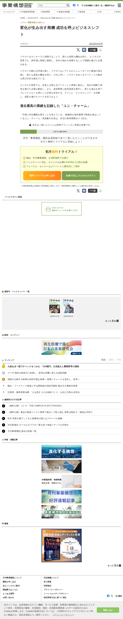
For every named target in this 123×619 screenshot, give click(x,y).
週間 (111, 360)
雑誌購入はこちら (10, 590)
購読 (119, 596)
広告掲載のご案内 (90, 5)
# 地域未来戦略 (63, 12)
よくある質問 (8, 594)
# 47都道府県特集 (27, 12)
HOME (22, 18)
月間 (119, 360)
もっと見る (110, 321)
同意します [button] (108, 610)
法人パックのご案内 (11, 586)
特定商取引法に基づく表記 (55, 597)
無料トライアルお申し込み (42, 175)
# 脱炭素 (81, 12)
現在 (103, 360)
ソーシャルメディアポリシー (56, 594)
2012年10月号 (33, 18)
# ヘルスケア (9, 12)
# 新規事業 (45, 12)
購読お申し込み (9, 582)
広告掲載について (51, 578)
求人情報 (47, 582)
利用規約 (47, 586)
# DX (99, 12)
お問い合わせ (8, 597)
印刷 (92, 50)
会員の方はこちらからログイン (81, 175)
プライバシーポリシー (53, 590)
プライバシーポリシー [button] (63, 615)
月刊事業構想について (12, 578)
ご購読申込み (108, 5)
